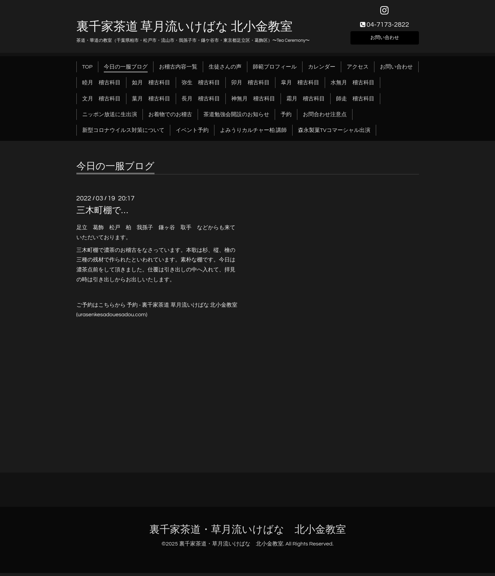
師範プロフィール (275, 70)
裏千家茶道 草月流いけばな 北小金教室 (184, 29)
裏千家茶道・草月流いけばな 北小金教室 (247, 532)
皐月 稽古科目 (300, 85)
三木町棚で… (102, 213)
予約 (286, 117)
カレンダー (321, 70)
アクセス (358, 70)
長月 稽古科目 (201, 102)
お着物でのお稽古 (170, 117)
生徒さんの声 (225, 70)
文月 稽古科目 (101, 102)
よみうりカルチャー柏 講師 (253, 133)
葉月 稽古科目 (151, 102)
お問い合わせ (384, 39)
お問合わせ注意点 (325, 117)
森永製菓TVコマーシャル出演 (334, 133)
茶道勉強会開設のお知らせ (236, 117)
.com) (140, 317)
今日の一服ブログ (126, 70)
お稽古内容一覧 (178, 70)
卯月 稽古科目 (250, 85)
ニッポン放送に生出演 (109, 117)
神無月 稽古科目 (253, 102)
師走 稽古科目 (355, 102)
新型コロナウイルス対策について (123, 133)
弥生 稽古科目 (201, 85)
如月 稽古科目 (151, 85)
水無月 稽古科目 (352, 85)
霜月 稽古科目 (305, 102)
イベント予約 (192, 133)
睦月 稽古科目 (101, 85)
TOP (87, 70)
